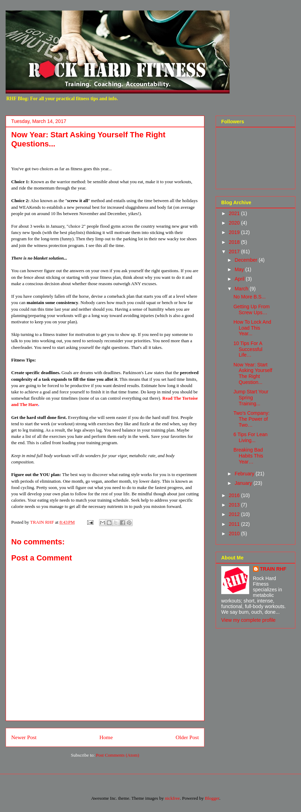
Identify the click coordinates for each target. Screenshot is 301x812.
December (246, 260)
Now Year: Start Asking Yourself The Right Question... (252, 373)
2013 (235, 505)
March (242, 288)
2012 (235, 514)
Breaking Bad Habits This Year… (248, 456)
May (239, 269)
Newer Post (23, 737)
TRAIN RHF (273, 569)
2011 (235, 524)
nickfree (172, 798)
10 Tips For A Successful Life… (247, 349)
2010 (235, 533)
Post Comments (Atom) (117, 755)
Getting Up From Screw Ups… (251, 309)
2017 (235, 251)
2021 (235, 213)
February (244, 473)
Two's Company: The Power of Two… (251, 419)
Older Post (187, 737)
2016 (235, 495)
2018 (235, 242)
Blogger (212, 798)
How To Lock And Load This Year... (252, 328)
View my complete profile (248, 620)
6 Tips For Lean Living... (250, 437)
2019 (235, 232)
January (243, 483)
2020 (235, 223)
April (240, 279)
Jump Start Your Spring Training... (250, 397)
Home (106, 737)
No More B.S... (249, 297)
